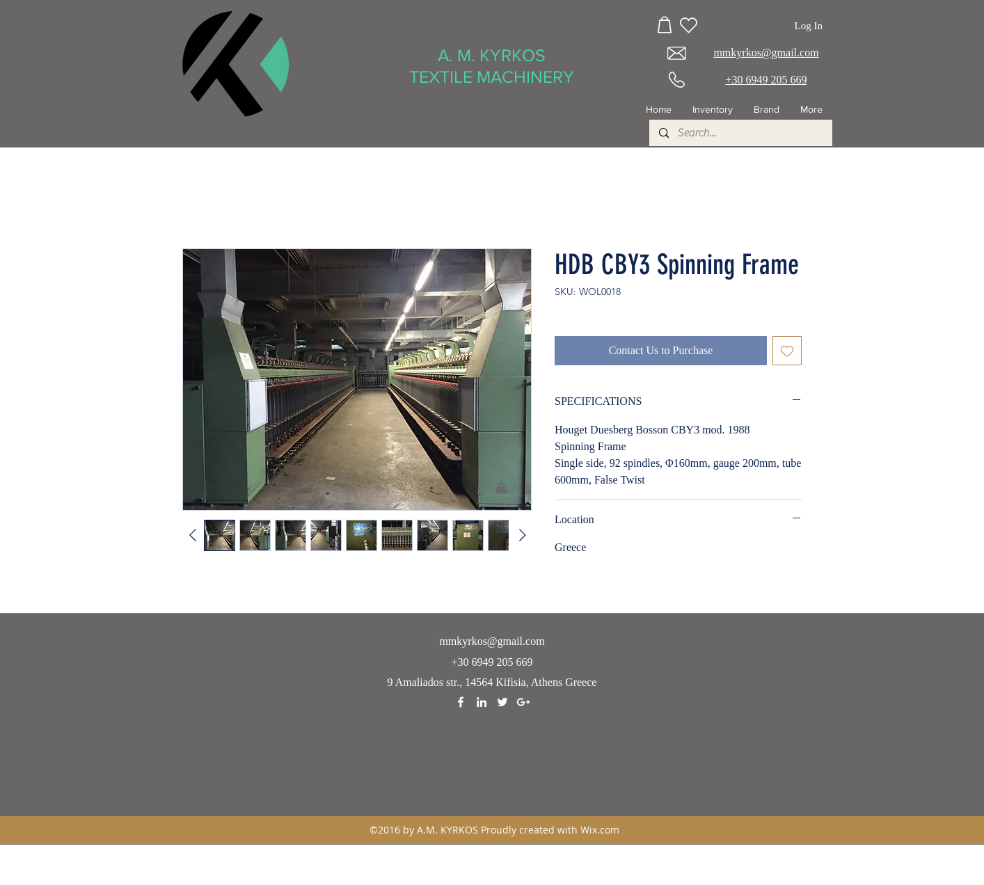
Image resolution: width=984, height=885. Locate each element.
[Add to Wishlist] (787, 350)
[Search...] (740, 133)
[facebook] (461, 702)
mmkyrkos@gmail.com (491, 641)
